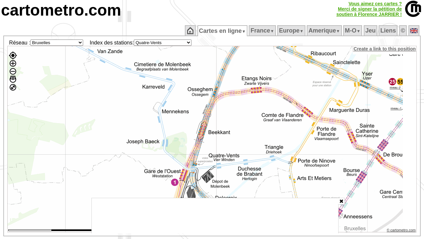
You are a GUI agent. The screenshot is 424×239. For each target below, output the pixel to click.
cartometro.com (61, 10)
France (263, 30)
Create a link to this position (385, 48)
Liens (389, 30)
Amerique (325, 30)
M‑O (353, 30)
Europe (292, 30)
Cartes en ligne (222, 31)
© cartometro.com (401, 231)
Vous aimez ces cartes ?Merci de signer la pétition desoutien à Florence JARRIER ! (369, 9)
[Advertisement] (215, 216)
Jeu (371, 30)
